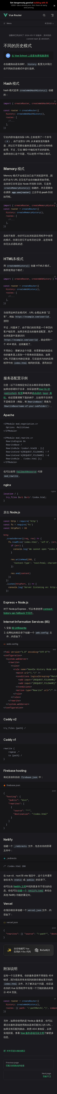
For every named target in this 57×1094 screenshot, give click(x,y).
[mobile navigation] (52, 15)
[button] (54, 5)
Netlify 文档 (19, 886)
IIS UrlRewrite (19, 627)
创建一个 (31, 890)
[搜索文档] (44, 15)
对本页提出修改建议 (14, 1051)
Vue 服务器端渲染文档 (32, 1033)
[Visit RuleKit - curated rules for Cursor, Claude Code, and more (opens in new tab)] (28, 950)
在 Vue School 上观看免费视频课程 (30, 55)
